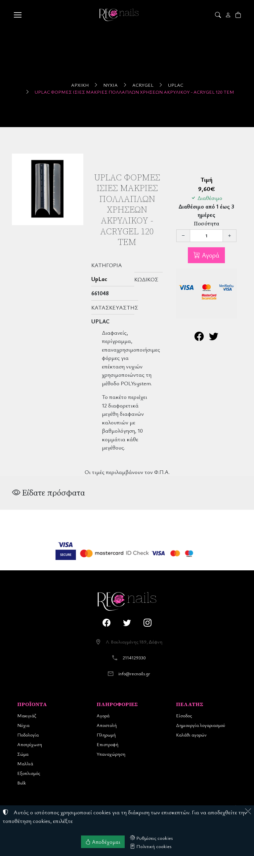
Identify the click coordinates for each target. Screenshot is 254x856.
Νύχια (110, 85)
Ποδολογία (28, 735)
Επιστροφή (107, 744)
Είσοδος (184, 715)
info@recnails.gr (134, 673)
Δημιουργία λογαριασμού (200, 725)
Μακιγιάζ (26, 715)
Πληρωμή (106, 735)
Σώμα (22, 754)
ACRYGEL (142, 85)
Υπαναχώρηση (111, 754)
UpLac (175, 85)
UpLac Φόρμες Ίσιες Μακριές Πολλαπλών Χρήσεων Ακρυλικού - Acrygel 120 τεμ (134, 92)
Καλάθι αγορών (191, 735)
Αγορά (209, 255)
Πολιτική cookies (151, 846)
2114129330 (134, 657)
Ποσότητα (206, 223)
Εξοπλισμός (28, 773)
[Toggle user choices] (229, 15)
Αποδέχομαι (102, 841)
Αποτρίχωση (29, 744)
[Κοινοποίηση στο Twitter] (213, 338)
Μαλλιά (25, 763)
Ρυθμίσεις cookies (151, 837)
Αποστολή (107, 725)
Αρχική (80, 85)
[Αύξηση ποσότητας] (229, 235)
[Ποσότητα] (206, 235)
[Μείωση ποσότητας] (183, 235)
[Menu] (17, 15)
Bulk (21, 783)
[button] (218, 15)
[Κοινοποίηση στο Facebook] (199, 338)
